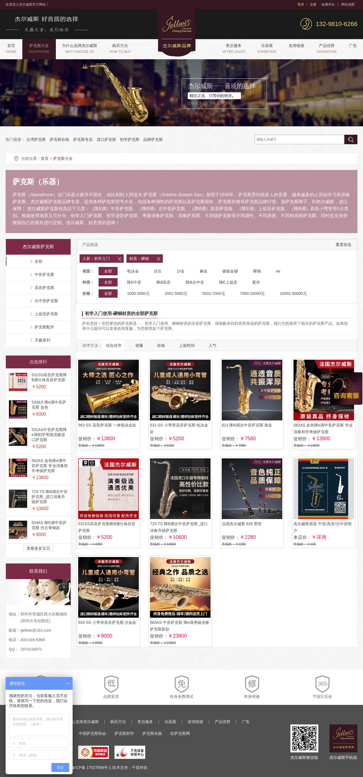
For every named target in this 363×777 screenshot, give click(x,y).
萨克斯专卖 (83, 139)
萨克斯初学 (124, 733)
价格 (161, 345)
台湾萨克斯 (36, 139)
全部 (108, 271)
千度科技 (139, 767)
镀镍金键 (230, 271)
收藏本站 (328, 4)
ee (278, 271)
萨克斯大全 (39, 48)
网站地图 (348, 4)
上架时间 (187, 345)
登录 (300, 4)
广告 (353, 45)
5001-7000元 (213, 293)
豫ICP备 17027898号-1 (91, 767)
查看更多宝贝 (38, 548)
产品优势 (327, 48)
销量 (139, 345)
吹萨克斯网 (180, 733)
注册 (313, 4)
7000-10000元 (252, 293)
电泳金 (133, 271)
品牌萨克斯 (153, 139)
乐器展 (266, 48)
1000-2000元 (138, 293)
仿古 (158, 271)
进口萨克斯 (106, 139)
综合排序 (113, 345)
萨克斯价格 (59, 139)
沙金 (181, 271)
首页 (11, 48)
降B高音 (163, 282)
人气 (212, 345)
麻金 (203, 271)
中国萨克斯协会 (92, 733)
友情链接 (296, 45)
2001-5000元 (176, 293)
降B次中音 (195, 282)
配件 (256, 282)
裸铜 (257, 271)
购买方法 (120, 48)
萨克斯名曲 (152, 733)
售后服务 (233, 48)
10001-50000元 (293, 293)
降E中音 (134, 282)
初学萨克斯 (129, 139)
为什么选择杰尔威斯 (79, 48)
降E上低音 (228, 282)
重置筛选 (343, 244)
